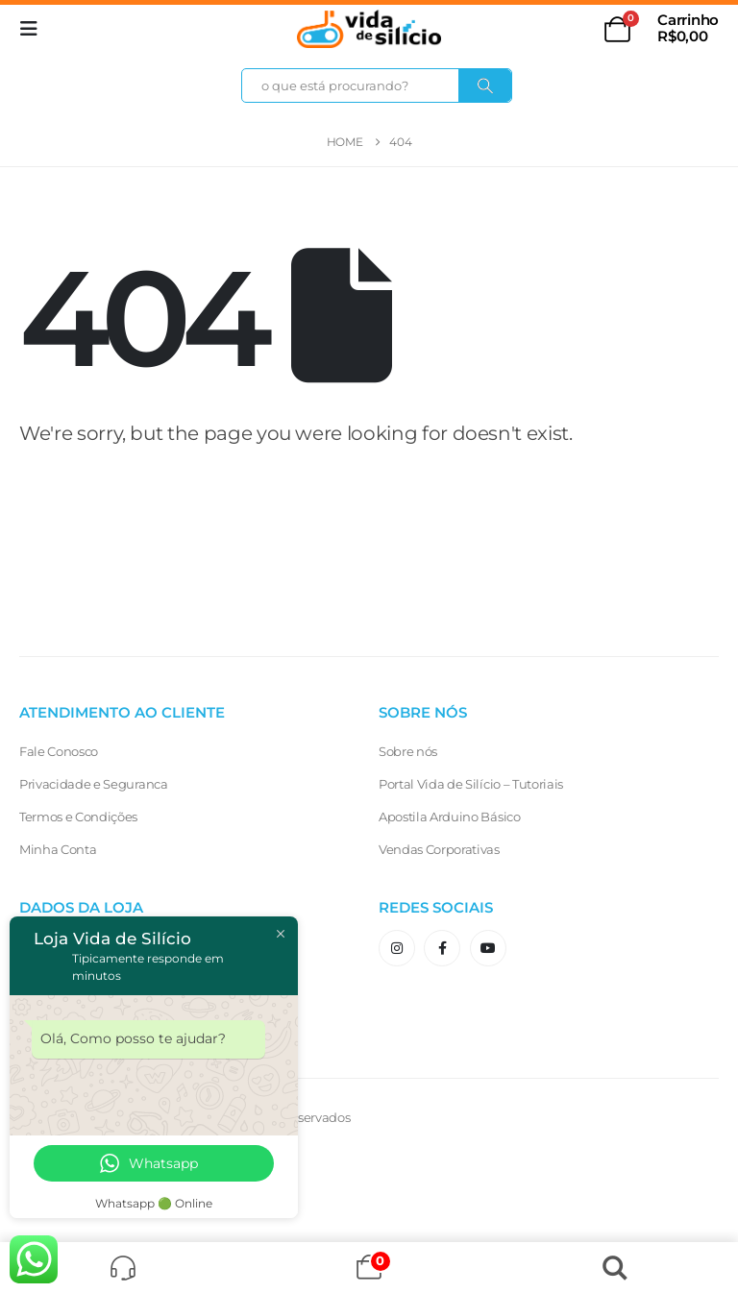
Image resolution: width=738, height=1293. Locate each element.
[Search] (485, 85)
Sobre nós (408, 751)
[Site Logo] (369, 29)
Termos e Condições (78, 816)
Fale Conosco (58, 751)
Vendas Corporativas (439, 849)
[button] (34, 28)
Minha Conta (57, 849)
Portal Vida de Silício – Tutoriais (471, 784)
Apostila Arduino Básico (450, 816)
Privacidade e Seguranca (93, 784)
